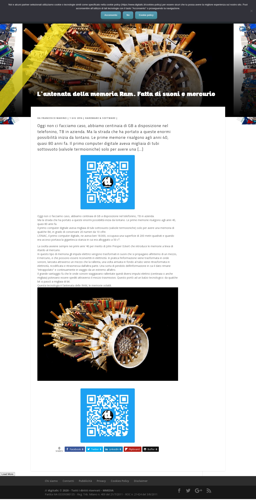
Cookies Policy (120, 481)
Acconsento (110, 15)
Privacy (101, 481)
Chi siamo (51, 481)
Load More (7, 474)
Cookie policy (146, 15)
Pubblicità (85, 481)
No (128, 15)
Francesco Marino (54, 118)
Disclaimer (141, 481)
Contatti (68, 481)
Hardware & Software (100, 118)
